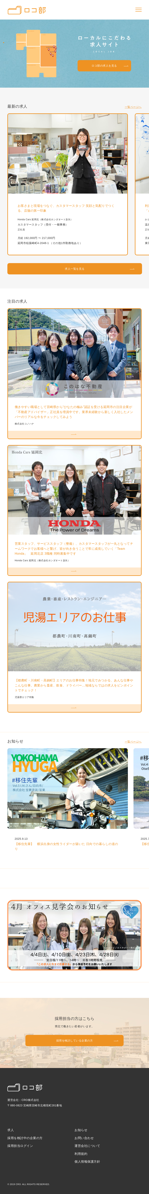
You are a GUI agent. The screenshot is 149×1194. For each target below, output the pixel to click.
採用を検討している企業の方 (74, 1040)
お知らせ (80, 1130)
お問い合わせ (84, 1138)
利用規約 (80, 1153)
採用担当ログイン (20, 1145)
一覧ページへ (133, 106)
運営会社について (87, 1145)
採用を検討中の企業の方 (25, 1138)
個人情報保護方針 (87, 1161)
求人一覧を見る (75, 268)
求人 (10, 1130)
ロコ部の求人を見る (104, 65)
